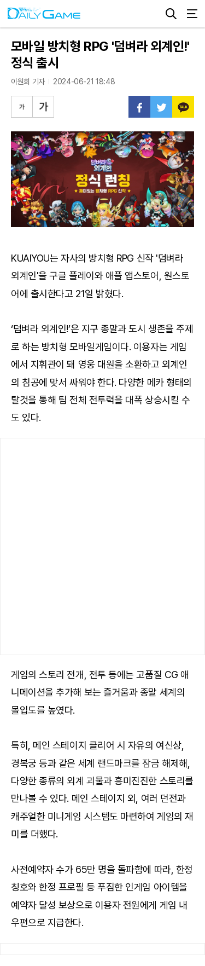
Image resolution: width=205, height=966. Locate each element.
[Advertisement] (102, 546)
